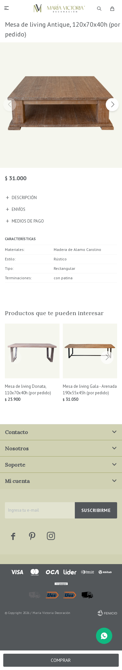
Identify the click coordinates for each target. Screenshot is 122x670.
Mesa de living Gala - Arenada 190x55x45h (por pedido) (90, 390)
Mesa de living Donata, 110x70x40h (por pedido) (28, 390)
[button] (112, 104)
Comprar (61, 660)
